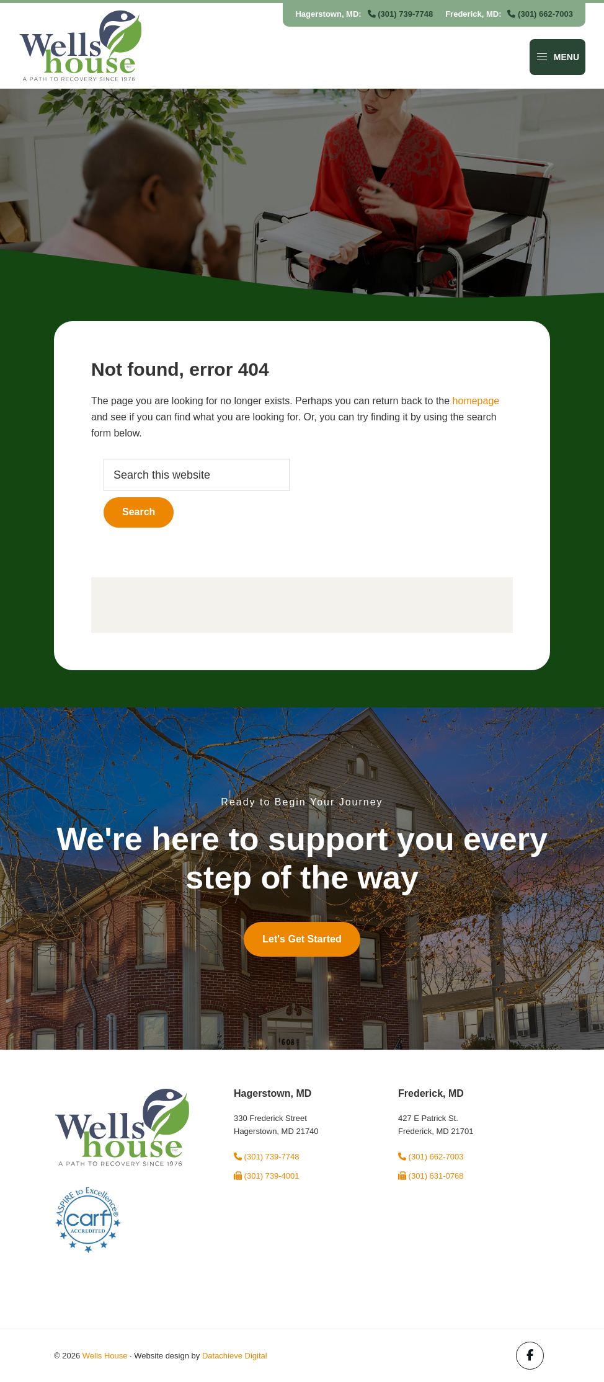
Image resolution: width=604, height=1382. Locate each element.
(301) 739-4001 (267, 1175)
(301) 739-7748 (400, 14)
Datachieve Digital (234, 1355)
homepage (476, 401)
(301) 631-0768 (431, 1175)
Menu (557, 57)
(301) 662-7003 (540, 14)
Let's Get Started (301, 939)
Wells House (105, 1355)
